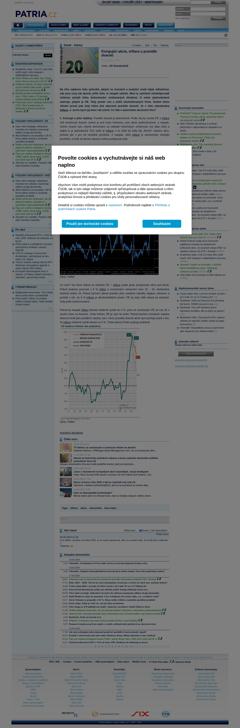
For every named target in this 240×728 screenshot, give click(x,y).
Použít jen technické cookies (90, 224)
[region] (122, 190)
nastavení (115, 205)
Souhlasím (162, 224)
